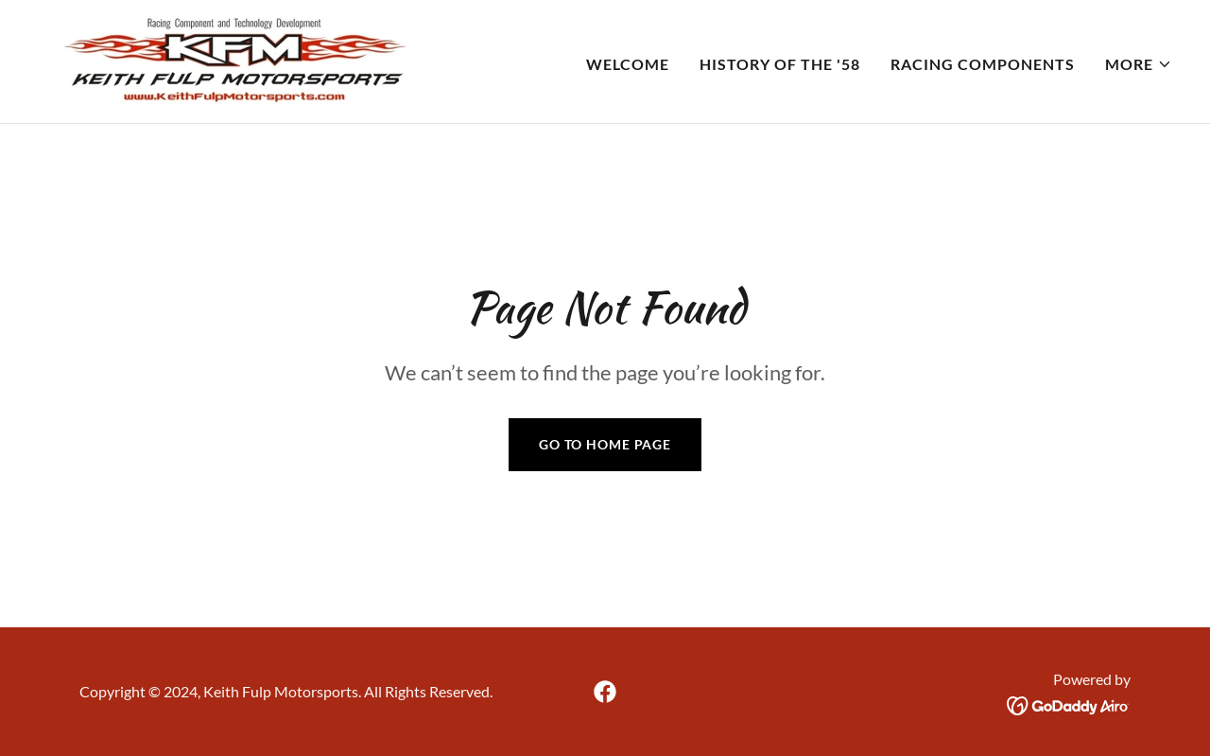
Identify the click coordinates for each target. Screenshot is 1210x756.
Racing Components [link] (982, 64)
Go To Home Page (605, 444)
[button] (1138, 64)
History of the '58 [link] (780, 64)
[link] (233, 59)
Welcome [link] (627, 64)
